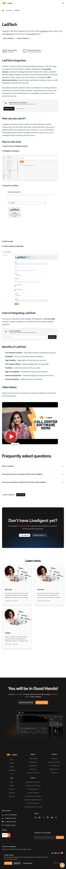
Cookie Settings (27, 863)
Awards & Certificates (54, 762)
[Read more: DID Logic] (17, 585)
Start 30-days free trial (26, 702)
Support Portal (33, 758)
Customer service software (33, 785)
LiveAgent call (28, 133)
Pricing (12, 763)
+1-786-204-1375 (10, 822)
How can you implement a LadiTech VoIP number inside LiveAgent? (33, 482)
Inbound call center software (33, 796)
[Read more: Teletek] (17, 628)
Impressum (54, 772)
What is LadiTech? (33, 466)
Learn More (10, 52)
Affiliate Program (54, 769)
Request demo (9, 108)
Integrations (9, 10)
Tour (11, 773)
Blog (11, 782)
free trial (8, 34)
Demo (11, 759)
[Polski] (62, 853)
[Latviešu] (53, 853)
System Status (33, 765)
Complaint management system (33, 799)
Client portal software (33, 803)
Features (11, 766)
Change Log (33, 769)
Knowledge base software (33, 782)
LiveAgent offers (24, 526)
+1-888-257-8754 (10, 818)
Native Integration (8, 38)
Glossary (11, 785)
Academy (11, 789)
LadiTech (17, 10)
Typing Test (11, 796)
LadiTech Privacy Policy (34, 52)
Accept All (8, 863)
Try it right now (24, 535)
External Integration (24, 38)
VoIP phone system (33, 789)
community (19, 694)
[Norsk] (59, 853)
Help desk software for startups (33, 807)
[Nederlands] (56, 853)
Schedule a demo (42, 702)
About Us (54, 758)
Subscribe (52, 337)
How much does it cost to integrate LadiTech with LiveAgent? (33, 474)
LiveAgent (44, 31)
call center (31, 34)
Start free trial (20, 108)
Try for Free (20, 494)
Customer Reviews (54, 765)
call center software (38, 393)
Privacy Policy (57, 863)
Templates (12, 792)
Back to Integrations (9, 494)
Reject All (17, 863)
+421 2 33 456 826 (10, 815)
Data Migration (33, 762)
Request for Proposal (33, 772)
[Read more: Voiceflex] (49, 585)
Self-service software (33, 792)
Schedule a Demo (39, 535)
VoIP (28, 360)
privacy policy (13, 859)
